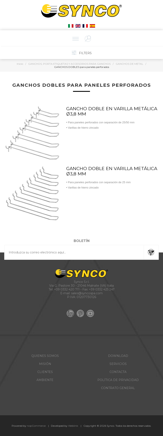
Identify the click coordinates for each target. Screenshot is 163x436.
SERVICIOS (118, 364)
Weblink (73, 425)
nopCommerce (36, 425)
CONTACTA (118, 372)
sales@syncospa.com (87, 293)
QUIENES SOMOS (45, 356)
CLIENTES (45, 372)
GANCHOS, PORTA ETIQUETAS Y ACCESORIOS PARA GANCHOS (69, 63)
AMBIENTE (45, 380)
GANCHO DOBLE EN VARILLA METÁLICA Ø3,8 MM (111, 111)
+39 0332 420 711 (67, 289)
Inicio (20, 63)
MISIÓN (45, 364)
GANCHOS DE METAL (129, 63)
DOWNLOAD (118, 356)
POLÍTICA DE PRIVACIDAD (118, 380)
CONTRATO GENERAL (118, 388)
